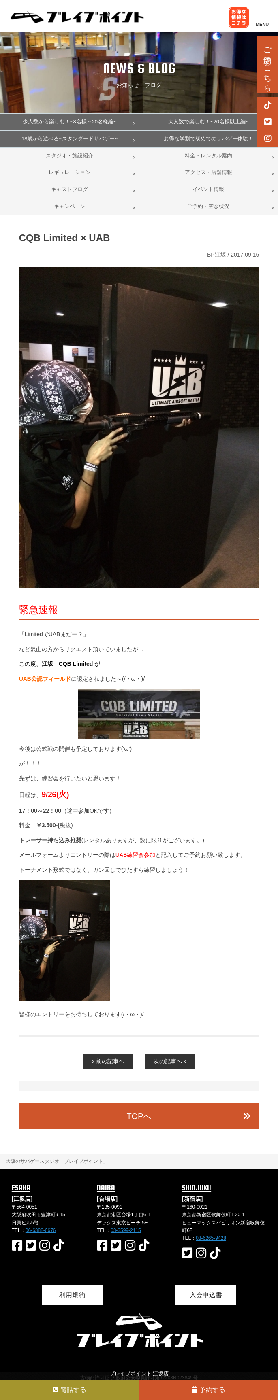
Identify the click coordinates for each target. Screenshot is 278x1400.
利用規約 (72, 1295)
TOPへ (139, 1116)
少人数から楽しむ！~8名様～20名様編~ (70, 122)
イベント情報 (208, 189)
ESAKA (21, 1187)
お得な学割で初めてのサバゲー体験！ (208, 139)
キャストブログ (69, 189)
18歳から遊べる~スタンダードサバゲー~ (69, 139)
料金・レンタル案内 (208, 156)
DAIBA (106, 1187)
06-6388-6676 (41, 1230)
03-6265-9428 (211, 1238)
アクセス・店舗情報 (208, 172)
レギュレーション (70, 172)
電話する (69, 1389)
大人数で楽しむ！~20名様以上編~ (208, 122)
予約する (208, 1389)
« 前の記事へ (107, 1061)
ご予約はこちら (267, 64)
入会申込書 (206, 1295)
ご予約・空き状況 (208, 206)
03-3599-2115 (126, 1230)
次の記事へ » (170, 1061)
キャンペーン (70, 206)
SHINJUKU (196, 1187)
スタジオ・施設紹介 (69, 156)
